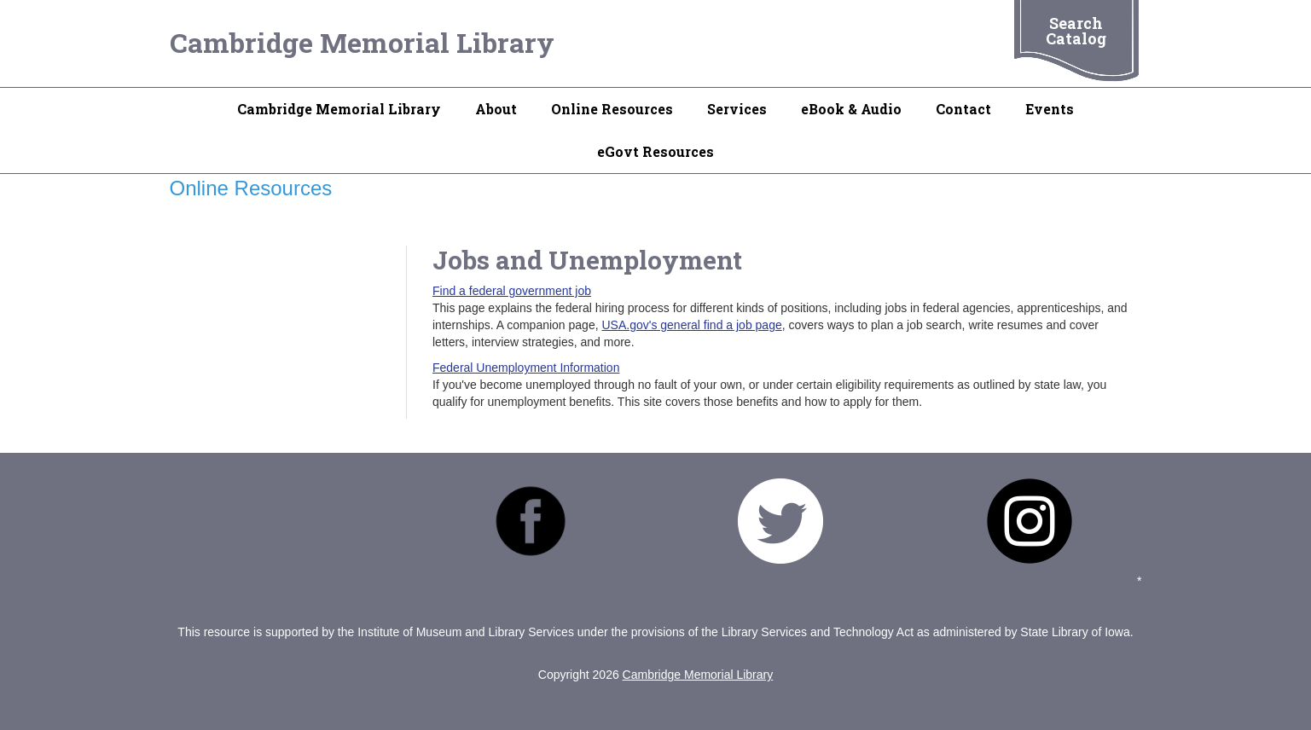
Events (1049, 109)
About (496, 109)
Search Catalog (1076, 31)
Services (737, 109)
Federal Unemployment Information (525, 367)
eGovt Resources (655, 151)
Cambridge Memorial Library (362, 42)
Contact (963, 109)
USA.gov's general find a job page (691, 325)
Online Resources (612, 109)
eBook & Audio (851, 109)
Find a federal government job (511, 291)
